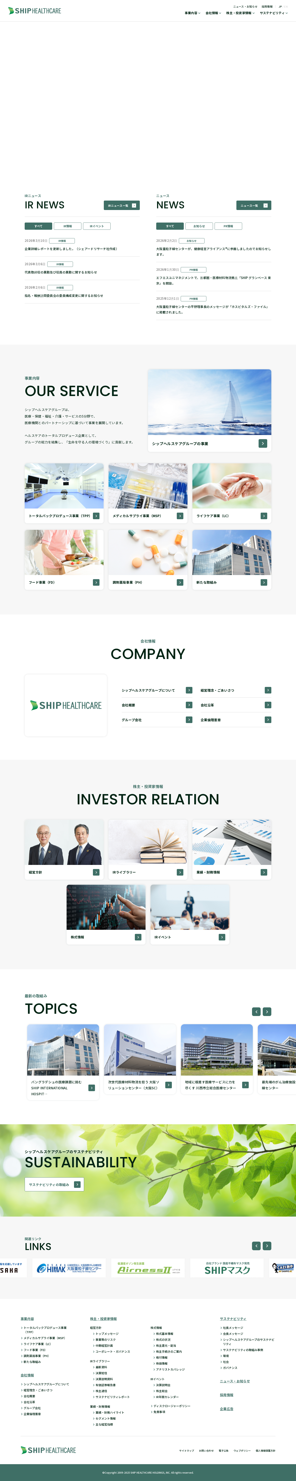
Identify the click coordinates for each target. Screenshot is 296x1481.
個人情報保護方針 (265, 1450)
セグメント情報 (106, 1418)
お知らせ (199, 226)
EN (286, 6)
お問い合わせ (206, 1450)
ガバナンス (230, 1368)
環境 (226, 1356)
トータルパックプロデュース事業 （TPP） (45, 1330)
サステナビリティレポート (113, 1397)
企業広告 (226, 1408)
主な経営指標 (104, 1424)
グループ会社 (32, 1408)
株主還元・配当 (166, 1345)
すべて (38, 226)
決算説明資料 (104, 1379)
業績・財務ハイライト (110, 1412)
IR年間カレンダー (167, 1397)
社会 (226, 1362)
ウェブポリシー (242, 1450)
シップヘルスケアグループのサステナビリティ (248, 1341)
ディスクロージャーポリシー (172, 1406)
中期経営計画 (104, 1345)
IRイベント (97, 226)
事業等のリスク (106, 1339)
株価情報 (162, 1363)
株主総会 (162, 1391)
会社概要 (29, 1396)
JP (280, 6)
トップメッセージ (107, 1334)
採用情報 (267, 6)
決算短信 (101, 1373)
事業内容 (191, 13)
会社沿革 (29, 1402)
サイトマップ (186, 1450)
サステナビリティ (272, 13)
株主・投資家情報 (238, 13)
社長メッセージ (233, 1328)
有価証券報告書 (106, 1385)
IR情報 (68, 226)
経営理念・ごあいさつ (38, 1390)
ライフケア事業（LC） (38, 1344)
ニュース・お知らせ (245, 6)
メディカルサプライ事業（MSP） (45, 1338)
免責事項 (159, 1412)
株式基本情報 (164, 1334)
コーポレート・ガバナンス (113, 1351)
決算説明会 (163, 1385)
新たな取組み (32, 1362)
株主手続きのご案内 (169, 1351)
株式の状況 (163, 1339)
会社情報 (212, 13)
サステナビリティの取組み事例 (243, 1350)
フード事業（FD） (35, 1350)
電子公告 (224, 1450)
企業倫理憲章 (32, 1414)
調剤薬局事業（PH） (37, 1356)
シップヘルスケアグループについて (46, 1384)
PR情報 (228, 226)
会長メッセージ (233, 1334)
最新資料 (101, 1367)
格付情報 (162, 1357)
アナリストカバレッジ (170, 1369)
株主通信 (101, 1391)
